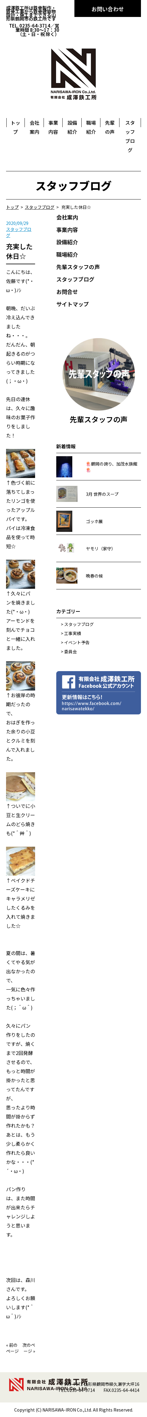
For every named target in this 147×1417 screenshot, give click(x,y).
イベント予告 (77, 642)
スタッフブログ (75, 279)
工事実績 (72, 633)
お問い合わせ (107, 9)
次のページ (28, 1348)
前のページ (12, 1348)
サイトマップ (72, 304)
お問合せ (67, 291)
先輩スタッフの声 (78, 267)
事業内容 (67, 229)
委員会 (70, 651)
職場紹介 (67, 254)
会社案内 (67, 217)
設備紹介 (67, 242)
